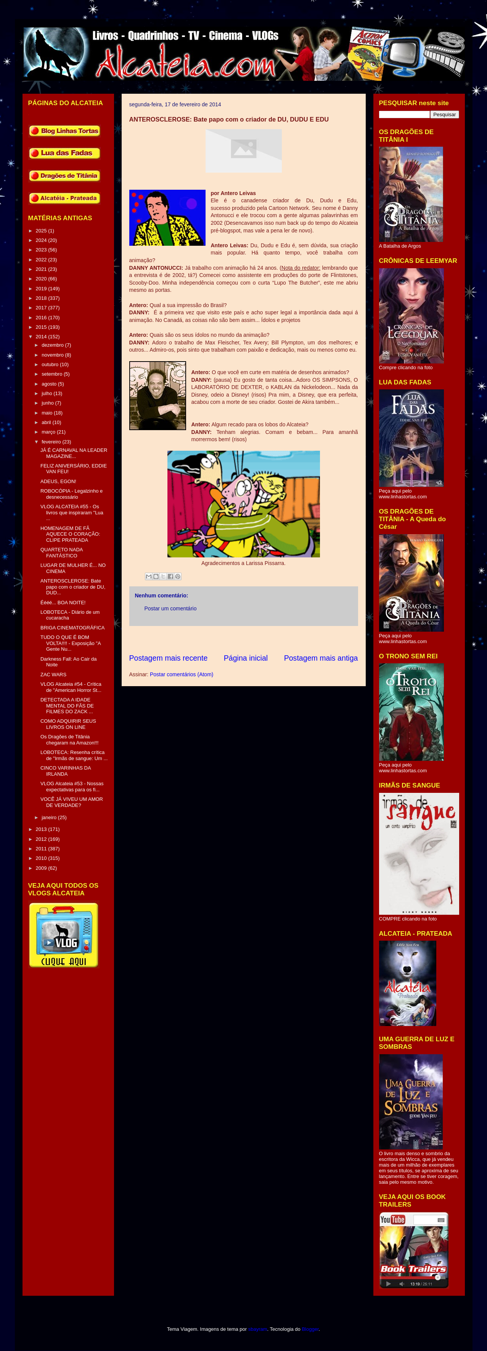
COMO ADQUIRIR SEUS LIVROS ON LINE (68, 724)
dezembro (53, 345)
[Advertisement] (268, 639)
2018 (42, 298)
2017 (42, 308)
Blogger (310, 1329)
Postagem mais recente (168, 658)
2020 (42, 279)
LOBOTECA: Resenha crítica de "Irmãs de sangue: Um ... (74, 755)
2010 (42, 858)
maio (48, 413)
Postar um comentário (171, 608)
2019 (42, 288)
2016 (42, 317)
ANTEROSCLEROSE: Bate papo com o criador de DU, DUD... (72, 586)
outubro (51, 364)
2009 (42, 868)
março (49, 432)
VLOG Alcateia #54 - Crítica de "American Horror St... (70, 687)
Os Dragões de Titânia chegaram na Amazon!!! (69, 740)
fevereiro (52, 442)
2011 (42, 849)
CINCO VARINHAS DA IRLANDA (65, 771)
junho (48, 403)
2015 (42, 327)
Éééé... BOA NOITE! (63, 602)
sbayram (257, 1329)
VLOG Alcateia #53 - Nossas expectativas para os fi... (71, 786)
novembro (53, 355)
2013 (42, 829)
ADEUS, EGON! (58, 481)
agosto (50, 384)
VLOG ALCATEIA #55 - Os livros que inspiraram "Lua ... (71, 512)
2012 (42, 839)
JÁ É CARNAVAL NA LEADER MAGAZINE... (73, 453)
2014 (42, 336)
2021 (42, 269)
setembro (53, 374)
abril (47, 422)
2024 (42, 240)
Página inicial (246, 658)
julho (47, 393)
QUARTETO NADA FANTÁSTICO (61, 553)
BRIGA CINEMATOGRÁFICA (72, 628)
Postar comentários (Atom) (182, 674)
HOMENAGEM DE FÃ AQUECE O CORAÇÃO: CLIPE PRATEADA (70, 534)
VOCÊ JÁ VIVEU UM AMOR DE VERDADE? (71, 802)
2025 (42, 231)
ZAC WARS (53, 674)
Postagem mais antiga (321, 658)
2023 (42, 250)
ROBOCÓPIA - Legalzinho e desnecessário (71, 494)
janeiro (50, 817)
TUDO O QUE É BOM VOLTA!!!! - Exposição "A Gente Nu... (70, 643)
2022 (42, 260)
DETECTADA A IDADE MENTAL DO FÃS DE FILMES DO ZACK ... (67, 705)
